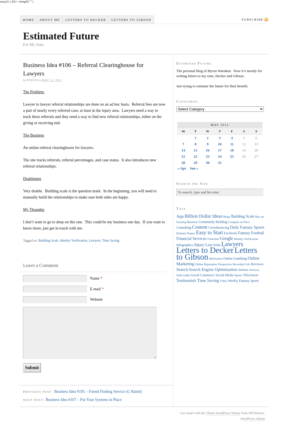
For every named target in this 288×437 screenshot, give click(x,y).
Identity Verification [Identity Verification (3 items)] (246, 238)
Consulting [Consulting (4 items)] (183, 227)
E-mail (97, 289)
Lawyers (94, 240)
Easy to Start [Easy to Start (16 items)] (209, 232)
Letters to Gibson (131, 19)
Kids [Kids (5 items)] (216, 245)
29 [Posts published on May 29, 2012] (195, 162)
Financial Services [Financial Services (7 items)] (191, 238)
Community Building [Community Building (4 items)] (213, 222)
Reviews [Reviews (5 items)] (257, 264)
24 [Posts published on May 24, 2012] (220, 156)
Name (96, 278)
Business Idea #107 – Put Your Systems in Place (84, 400)
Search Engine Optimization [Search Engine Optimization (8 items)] (213, 269)
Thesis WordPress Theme (223, 413)
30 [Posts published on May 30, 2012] (208, 162)
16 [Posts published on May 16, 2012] (208, 150)
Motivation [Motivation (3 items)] (215, 258)
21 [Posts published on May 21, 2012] (183, 156)
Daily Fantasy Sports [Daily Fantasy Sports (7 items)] (247, 227)
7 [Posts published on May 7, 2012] (183, 144)
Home (28, 19)
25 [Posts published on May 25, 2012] (232, 156)
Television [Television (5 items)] (250, 275)
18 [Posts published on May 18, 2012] (232, 150)
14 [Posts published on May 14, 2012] (183, 150)
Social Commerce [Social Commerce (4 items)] (203, 275)
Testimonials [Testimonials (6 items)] (186, 280)
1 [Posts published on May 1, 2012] (196, 138)
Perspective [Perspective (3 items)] (225, 264)
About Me (49, 19)
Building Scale (48, 240)
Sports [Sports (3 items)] (238, 275)
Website (96, 299)
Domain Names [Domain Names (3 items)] (185, 233)
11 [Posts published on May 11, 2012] (231, 144)
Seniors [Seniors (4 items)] (243, 270)
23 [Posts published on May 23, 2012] (208, 156)
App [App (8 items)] (180, 216)
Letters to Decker (85, 19)
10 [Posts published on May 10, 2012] (220, 144)
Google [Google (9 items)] (226, 238)
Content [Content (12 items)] (200, 227)
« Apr (181, 168)
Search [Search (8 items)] (182, 269)
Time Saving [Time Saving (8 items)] (208, 280)
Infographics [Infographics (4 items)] (184, 245)
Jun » (194, 168)
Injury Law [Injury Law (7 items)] (203, 244)
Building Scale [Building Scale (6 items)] (242, 216)
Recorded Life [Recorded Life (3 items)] (241, 264)
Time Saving (110, 240)
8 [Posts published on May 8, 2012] (196, 144)
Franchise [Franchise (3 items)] (213, 238)
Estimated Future (61, 36)
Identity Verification (73, 240)
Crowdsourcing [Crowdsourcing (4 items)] (218, 227)
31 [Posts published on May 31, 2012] (220, 162)
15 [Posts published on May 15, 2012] (195, 150)
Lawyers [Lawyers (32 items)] (232, 244)
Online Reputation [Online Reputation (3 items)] (206, 264)
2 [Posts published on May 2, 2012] (208, 138)
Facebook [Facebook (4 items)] (230, 233)
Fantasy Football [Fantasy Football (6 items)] (251, 233)
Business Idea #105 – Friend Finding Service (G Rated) (98, 391)
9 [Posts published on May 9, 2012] (208, 144)
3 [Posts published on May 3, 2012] (220, 138)
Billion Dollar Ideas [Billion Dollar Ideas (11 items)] (203, 216)
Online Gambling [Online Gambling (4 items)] (235, 258)
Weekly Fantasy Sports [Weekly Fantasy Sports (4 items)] (243, 281)
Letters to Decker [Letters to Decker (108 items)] (205, 250)
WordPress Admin (252, 419)
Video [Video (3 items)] (223, 280)
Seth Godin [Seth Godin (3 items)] (183, 275)
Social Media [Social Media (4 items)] (224, 275)
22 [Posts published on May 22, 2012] (195, 156)
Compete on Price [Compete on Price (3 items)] (239, 222)
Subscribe (253, 19)
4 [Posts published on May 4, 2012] (232, 138)
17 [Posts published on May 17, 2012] (220, 150)
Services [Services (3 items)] (254, 269)
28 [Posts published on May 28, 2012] (183, 162)
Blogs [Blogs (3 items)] (226, 216)
